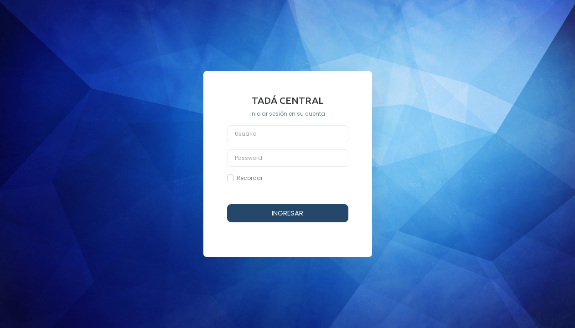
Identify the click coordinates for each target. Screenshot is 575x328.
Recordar (250, 178)
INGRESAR (287, 213)
